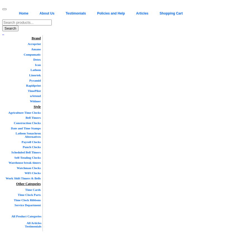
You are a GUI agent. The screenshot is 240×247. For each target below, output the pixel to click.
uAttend (35, 96)
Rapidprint (33, 85)
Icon (38, 64)
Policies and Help (111, 13)
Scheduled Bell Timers (26, 152)
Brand (36, 38)
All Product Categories (26, 216)
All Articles (34, 223)
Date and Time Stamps (26, 128)
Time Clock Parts (29, 194)
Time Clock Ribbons (27, 200)
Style (37, 107)
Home (23, 13)
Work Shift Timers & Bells (23, 178)
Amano (36, 49)
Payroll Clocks (31, 142)
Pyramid (35, 80)
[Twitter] (3, 33)
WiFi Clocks (33, 173)
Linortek (35, 75)
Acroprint (34, 44)
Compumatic (32, 54)
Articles (142, 13)
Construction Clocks (27, 123)
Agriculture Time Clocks (24, 112)
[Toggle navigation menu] (4, 9)
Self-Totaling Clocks (27, 157)
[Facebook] (2, 33)
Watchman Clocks (29, 168)
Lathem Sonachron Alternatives (28, 135)
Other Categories (28, 184)
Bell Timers (33, 117)
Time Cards (33, 189)
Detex (37, 59)
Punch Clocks (32, 147)
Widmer (35, 101)
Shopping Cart (171, 13)
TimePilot (34, 90)
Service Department (28, 205)
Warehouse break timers (25, 162)
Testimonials (76, 13)
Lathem (35, 70)
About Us (46, 13)
